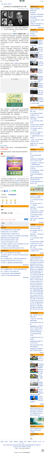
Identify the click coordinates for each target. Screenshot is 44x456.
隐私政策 (21, 441)
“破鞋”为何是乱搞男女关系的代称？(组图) (9, 240)
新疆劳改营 (32, 297)
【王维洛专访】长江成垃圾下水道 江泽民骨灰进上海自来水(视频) (14, 236)
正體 (40, 1)
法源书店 (17, 445)
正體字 (16, 448)
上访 (37, 291)
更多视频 (42, 404)
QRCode (10, 191)
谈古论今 (40, 428)
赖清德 (35, 271)
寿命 (39, 309)
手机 (42, 307)
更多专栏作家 (41, 416)
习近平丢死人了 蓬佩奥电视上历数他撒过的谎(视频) (12, 263)
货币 (34, 283)
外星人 (36, 309)
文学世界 (35, 430)
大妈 (33, 288)
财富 (41, 284)
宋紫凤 (31, 408)
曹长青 (35, 415)
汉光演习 (36, 267)
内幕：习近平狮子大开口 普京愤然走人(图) (10, 272)
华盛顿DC (24, 446)
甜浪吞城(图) (33, 12)
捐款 (25, 441)
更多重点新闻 (41, 105)
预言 (31, 309)
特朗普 (31, 259)
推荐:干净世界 (6, 445)
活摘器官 (34, 262)
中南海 (40, 274)
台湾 (35, 286)
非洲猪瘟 (41, 288)
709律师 (34, 291)
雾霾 (35, 290)
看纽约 (23, 445)
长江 (36, 264)
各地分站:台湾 (17, 446)
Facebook (40, 441)
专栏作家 (33, 406)
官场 (37, 278)
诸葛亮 (41, 305)
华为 (41, 276)
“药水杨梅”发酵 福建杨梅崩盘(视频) (41, 366)
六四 (40, 260)
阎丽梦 (40, 269)
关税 (42, 271)
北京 (41, 286)
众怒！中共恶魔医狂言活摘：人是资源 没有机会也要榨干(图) (13, 259)
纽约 (21, 446)
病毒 (37, 259)
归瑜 (33, 410)
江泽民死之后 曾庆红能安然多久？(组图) (9, 242)
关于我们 (11, 441)
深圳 (20, 48)
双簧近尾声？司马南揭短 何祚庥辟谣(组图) (10, 246)
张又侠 (37, 260)
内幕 (43, 274)
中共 (37, 269)
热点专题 (33, 29)
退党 (42, 267)
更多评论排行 (26, 265)
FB (39, 279)
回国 (34, 300)
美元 (42, 281)
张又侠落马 (32, 33)
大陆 (31, 290)
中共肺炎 (32, 257)
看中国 (39, 278)
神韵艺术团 (12, 445)
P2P (33, 290)
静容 (32, 413)
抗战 (42, 302)
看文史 (5, 4)
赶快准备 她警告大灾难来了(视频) (40, 371)
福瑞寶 (29, 445)
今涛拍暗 (35, 408)
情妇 (39, 276)
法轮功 (39, 291)
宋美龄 (38, 303)
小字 (27, 8)
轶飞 (35, 410)
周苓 (42, 410)
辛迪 (39, 415)
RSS (23, 443)
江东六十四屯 (35, 293)
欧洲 (27, 446)
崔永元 (36, 274)
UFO (35, 269)
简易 (38, 408)
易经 (31, 307)
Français (20, 448)
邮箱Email (31, 435)
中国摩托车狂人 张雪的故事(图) (37, 14)
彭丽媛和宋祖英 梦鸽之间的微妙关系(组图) (10, 238)
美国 (36, 272)
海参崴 (32, 286)
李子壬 (32, 415)
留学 (39, 298)
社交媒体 (36, 279)
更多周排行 (41, 222)
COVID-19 (41, 259)
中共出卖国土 (36, 265)
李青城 (34, 413)
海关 (41, 298)
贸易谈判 (40, 272)
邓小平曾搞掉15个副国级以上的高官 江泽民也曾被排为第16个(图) (14, 244)
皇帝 (39, 305)
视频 (32, 354)
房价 (35, 288)
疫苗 (39, 264)
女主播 (40, 297)
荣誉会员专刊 (34, 6)
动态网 (36, 445)
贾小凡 (41, 408)
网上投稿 (35, 441)
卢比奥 (34, 259)
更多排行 (42, 352)
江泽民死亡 (32, 431)
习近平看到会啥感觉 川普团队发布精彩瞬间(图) (11, 274)
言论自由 (37, 297)
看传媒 (26, 445)
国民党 (39, 267)
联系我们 (30, 441)
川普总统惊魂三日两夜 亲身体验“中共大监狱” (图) (11, 261)
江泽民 (14, 33)
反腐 (32, 278)
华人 (32, 298)
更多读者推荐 (26, 278)
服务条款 (16, 441)
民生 (41, 300)
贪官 (36, 276)
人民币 (36, 283)
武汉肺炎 (38, 257)
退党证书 (33, 445)
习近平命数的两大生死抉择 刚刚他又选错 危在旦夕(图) (12, 248)
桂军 (40, 302)
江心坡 (38, 295)
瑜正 (41, 413)
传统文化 (39, 430)
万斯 (34, 272)
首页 (2, 4)
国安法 (33, 264)
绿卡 (39, 300)
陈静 (31, 411)
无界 (40, 445)
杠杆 (40, 281)
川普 (42, 257)
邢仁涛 (38, 413)
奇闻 (33, 309)
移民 (34, 298)
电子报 (6, 441)
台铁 (37, 262)
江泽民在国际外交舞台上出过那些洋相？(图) (10, 234)
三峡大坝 (40, 262)
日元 (42, 283)
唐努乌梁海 (40, 293)
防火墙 (41, 290)
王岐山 (32, 271)
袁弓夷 (40, 265)
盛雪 (39, 411)
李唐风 (33, 411)
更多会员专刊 (41, 27)
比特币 (31, 283)
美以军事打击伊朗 (34, 31)
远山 (38, 410)
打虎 (34, 278)
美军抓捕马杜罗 (33, 35)
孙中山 (31, 303)
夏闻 (40, 410)
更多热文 (42, 253)
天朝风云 (32, 428)
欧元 (39, 283)
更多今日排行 (41, 185)
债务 (38, 281)
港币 (31, 284)
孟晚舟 (39, 271)
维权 (31, 291)
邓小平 (41, 303)
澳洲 (36, 302)
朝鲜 (41, 279)
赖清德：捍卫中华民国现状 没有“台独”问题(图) (11, 253)
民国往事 (36, 428)
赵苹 (41, 411)
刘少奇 (33, 305)
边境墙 (31, 272)
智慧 (38, 307)
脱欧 (33, 281)
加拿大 (33, 302)
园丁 (36, 411)
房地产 (33, 284)
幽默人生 (34, 307)
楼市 (36, 284)
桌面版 (2, 441)
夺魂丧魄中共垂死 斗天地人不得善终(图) (9, 232)
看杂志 (20, 445)
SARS (41, 295)
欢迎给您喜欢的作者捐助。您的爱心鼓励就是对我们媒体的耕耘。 (14, 151)
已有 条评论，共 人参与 (7, 213)
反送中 (33, 276)
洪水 (41, 264)
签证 (32, 300)
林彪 (31, 305)
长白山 (31, 295)
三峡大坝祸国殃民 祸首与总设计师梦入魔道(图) (11, 230)
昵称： (2, 209)
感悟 (40, 307)
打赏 (22, 8)
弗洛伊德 (32, 269)
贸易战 (31, 260)
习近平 (34, 260)
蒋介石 (34, 303)
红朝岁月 (10, 4)
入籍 (37, 300)
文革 (41, 309)
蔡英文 (38, 286)
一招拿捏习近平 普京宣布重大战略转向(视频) (10, 276)
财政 (39, 284)
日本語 (28, 448)
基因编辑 (38, 290)
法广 (33, 279)
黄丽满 (16, 63)
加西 (29, 446)
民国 (38, 302)
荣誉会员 (12, 180)
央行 (35, 281)
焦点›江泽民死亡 (4, 145)
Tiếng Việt (24, 448)
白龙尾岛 (35, 295)
